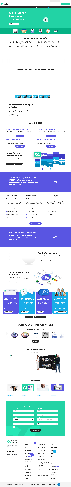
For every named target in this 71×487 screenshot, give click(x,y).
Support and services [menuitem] (28, 459)
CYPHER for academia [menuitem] (29, 451)
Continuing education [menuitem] (41, 466)
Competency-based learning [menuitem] (43, 475)
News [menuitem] (53, 450)
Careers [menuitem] (54, 447)
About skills (20, 135)
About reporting (50, 146)
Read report (40, 311)
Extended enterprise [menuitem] (41, 444)
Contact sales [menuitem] (53, 457)
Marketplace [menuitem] (27, 457)
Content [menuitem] (28, 456)
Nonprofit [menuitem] (26, 468)
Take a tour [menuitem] (29, 453)
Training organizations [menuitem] (29, 465)
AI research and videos (40, 316)
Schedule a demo (65, 4)
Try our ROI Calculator (44, 260)
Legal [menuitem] (38, 484)
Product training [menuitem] (40, 463)
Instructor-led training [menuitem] (42, 474)
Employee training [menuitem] (41, 453)
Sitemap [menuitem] (49, 484)
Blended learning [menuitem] (41, 468)
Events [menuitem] (53, 452)
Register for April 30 (47, 7)
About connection (20, 146)
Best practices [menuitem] (53, 476)
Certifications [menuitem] (40, 477)
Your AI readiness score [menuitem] (30, 443)
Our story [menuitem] (52, 444)
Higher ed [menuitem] (26, 478)
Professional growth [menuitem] (41, 456)
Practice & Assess (8, 311)
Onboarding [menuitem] (40, 451)
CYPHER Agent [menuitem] (29, 455)
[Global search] (55, 1)
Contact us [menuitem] (52, 456)
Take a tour (35, 52)
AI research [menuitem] (55, 466)
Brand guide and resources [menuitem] (55, 469)
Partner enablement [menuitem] (41, 447)
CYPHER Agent (13, 114)
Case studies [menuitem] (53, 478)
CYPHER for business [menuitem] (28, 450)
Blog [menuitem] (51, 463)
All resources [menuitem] (53, 462)
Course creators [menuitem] (28, 469)
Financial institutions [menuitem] (28, 475)
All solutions (10, 163)
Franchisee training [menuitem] (41, 450)
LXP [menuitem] (25, 447)
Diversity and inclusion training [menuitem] (43, 462)
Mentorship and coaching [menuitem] (42, 460)
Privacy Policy (25, 427)
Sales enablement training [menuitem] (42, 459)
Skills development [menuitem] (41, 454)
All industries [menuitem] (27, 463)
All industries (18, 163)
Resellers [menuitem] (52, 454)
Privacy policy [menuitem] (43, 484)
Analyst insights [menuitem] (53, 468)
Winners (12, 282)
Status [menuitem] (54, 484)
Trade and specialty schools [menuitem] (30, 479)
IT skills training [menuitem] (40, 465)
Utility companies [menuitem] (28, 472)
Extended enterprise (62, 311)
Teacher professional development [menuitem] (44, 471)
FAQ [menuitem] (51, 465)
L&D (55, 311)
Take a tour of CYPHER (35, 223)
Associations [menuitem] (27, 466)
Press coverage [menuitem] (53, 472)
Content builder (24, 311)
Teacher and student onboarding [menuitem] (43, 472)
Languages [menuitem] (33, 484)
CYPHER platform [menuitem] (28, 444)
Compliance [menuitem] (40, 457)
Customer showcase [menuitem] (54, 479)
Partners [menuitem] (52, 453)
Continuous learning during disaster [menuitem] (44, 469)
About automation (51, 135)
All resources (29, 316)
